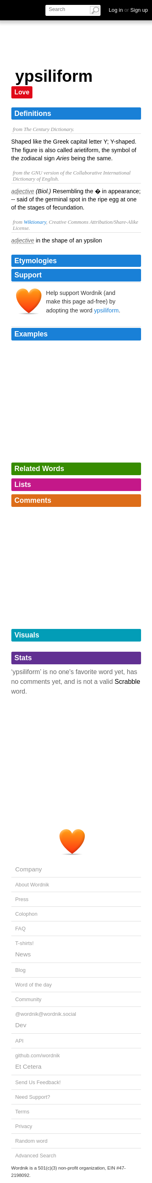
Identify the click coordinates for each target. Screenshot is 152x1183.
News (23, 954)
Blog (20, 970)
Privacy (23, 1126)
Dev (20, 1024)
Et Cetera (28, 1066)
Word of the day (33, 985)
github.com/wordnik (37, 1055)
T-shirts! (24, 943)
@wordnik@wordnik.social (45, 1014)
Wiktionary (35, 222)
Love (22, 92)
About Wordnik (32, 885)
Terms (22, 1112)
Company (28, 869)
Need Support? (32, 1097)
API (19, 1041)
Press (22, 899)
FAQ (20, 928)
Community (28, 999)
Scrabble (127, 681)
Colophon (26, 914)
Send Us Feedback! (38, 1082)
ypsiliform (106, 310)
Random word (31, 1141)
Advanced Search (35, 1155)
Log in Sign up (128, 10)
